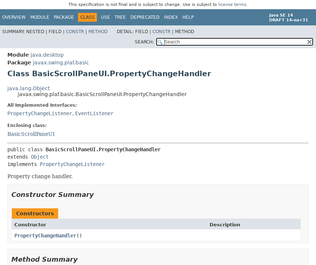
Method (98, 31)
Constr (75, 31)
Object (40, 157)
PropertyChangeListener (39, 113)
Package (64, 17)
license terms (232, 4)
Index (171, 17)
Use (105, 17)
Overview (14, 17)
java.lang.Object (28, 88)
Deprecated (144, 17)
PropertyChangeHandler (45, 236)
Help (188, 17)
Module (39, 17)
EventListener (94, 113)
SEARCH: (144, 42)
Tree (120, 17)
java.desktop (47, 55)
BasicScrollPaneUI (31, 134)
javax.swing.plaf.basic (61, 63)
